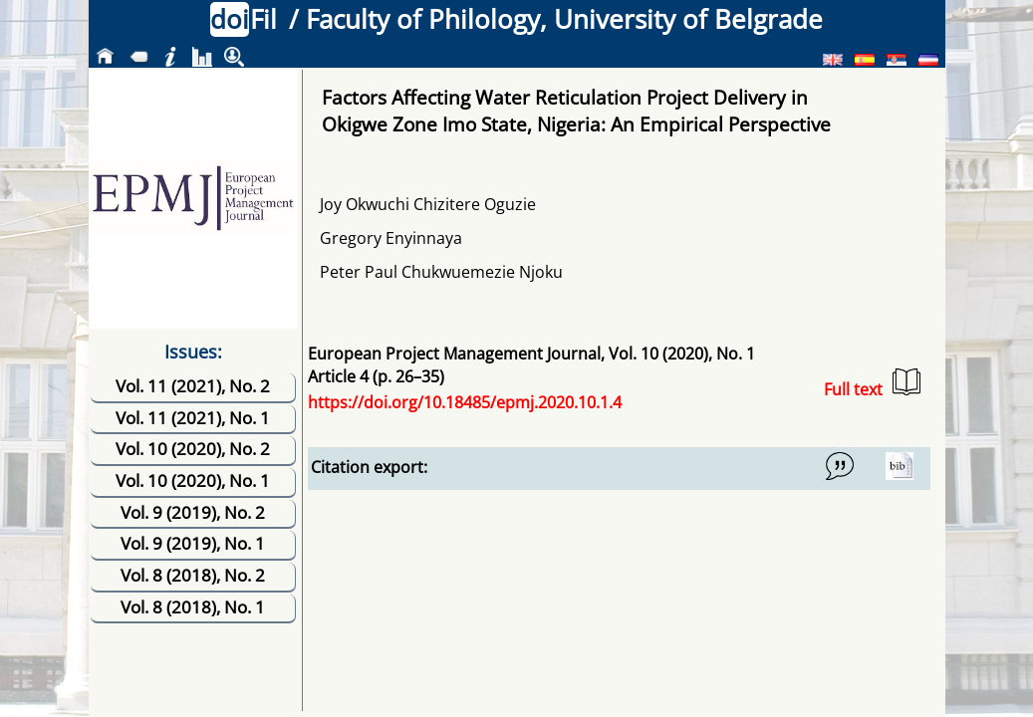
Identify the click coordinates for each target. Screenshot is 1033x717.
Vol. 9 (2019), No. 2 (193, 512)
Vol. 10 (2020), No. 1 (193, 480)
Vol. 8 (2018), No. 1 (193, 607)
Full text (872, 383)
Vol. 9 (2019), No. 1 (193, 543)
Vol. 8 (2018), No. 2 (193, 575)
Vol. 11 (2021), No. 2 (193, 385)
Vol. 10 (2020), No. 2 (193, 448)
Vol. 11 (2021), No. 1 (193, 417)
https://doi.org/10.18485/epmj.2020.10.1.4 (465, 402)
